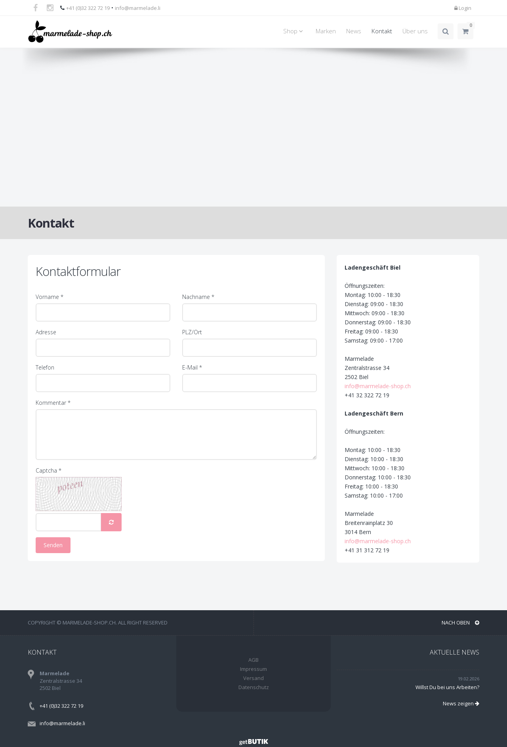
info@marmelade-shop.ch (395, 386)
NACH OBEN (460, 622)
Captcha (48, 470)
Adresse (46, 332)
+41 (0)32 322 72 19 (88, 7)
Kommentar (53, 402)
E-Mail (192, 367)
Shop (294, 31)
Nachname (198, 297)
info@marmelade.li (137, 7)
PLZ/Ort (192, 332)
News (353, 31)
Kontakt (382, 31)
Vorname (49, 297)
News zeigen (461, 703)
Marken (326, 31)
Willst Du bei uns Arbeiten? (447, 687)
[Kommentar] (176, 434)
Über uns (415, 31)
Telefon (45, 367)
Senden (53, 545)
